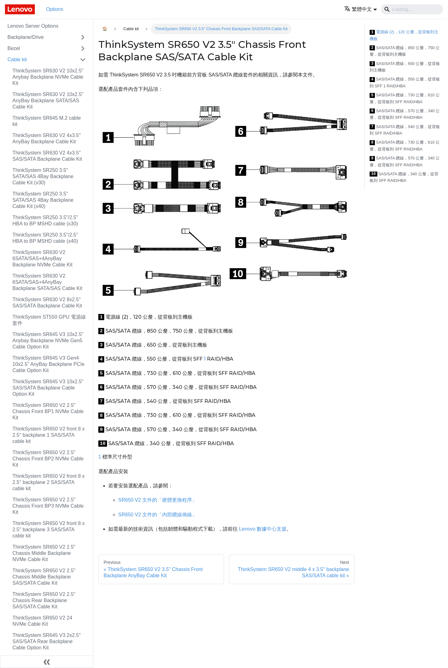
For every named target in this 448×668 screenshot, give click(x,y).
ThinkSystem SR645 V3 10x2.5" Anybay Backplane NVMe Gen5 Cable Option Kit (47, 340)
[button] (360, 9)
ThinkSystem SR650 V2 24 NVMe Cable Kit (42, 621)
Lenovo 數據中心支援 (263, 529)
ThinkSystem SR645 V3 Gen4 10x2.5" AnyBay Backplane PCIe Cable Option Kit (48, 364)
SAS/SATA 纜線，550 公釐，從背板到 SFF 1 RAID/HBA (405, 82)
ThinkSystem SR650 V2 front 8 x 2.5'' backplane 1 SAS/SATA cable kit (48, 435)
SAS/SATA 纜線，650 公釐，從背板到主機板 (405, 67)
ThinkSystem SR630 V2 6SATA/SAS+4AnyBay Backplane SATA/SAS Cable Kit (47, 282)
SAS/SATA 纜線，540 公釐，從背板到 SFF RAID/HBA (405, 130)
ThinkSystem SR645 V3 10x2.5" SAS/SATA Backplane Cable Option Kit (47, 388)
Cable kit (17, 59)
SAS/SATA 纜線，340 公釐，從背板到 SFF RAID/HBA (404, 177)
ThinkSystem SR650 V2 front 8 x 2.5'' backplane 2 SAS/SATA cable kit (48, 482)
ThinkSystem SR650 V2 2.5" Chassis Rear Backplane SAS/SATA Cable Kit (43, 600)
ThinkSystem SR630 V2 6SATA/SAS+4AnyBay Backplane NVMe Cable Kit (42, 258)
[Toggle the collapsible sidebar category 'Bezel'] (83, 48)
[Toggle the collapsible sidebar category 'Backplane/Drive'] (83, 37)
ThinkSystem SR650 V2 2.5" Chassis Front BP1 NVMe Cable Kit (48, 411)
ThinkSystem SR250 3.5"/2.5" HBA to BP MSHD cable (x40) (45, 238)
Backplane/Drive (25, 37)
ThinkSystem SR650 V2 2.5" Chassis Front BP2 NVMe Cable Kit (48, 459)
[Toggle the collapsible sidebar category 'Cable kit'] (83, 60)
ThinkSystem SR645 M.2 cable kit (46, 121)
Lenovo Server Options (32, 26)
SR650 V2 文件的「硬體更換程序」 (157, 500)
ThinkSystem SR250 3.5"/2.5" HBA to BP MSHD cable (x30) (45, 220)
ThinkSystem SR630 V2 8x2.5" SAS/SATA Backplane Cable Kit (47, 302)
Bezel (13, 48)
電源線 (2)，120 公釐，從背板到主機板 (404, 35)
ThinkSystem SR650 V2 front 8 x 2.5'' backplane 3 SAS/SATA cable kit (48, 529)
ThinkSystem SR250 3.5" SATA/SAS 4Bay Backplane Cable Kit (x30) (42, 176)
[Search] (412, 9)
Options (54, 9)
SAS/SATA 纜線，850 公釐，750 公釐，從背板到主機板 (405, 51)
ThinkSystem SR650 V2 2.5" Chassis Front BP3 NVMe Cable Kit (48, 506)
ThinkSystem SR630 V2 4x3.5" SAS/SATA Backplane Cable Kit (47, 156)
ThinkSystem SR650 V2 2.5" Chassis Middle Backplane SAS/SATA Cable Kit (43, 577)
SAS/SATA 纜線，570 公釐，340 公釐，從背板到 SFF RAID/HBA (405, 114)
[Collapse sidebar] (46, 662)
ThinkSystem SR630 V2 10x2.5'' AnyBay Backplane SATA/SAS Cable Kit (47, 100)
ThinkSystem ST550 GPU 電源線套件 (49, 320)
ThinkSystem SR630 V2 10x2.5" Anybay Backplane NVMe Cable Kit (47, 77)
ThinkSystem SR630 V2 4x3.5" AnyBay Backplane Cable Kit (46, 138)
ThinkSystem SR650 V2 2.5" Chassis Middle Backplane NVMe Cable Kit (43, 553)
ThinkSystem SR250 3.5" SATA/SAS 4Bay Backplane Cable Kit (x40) (42, 200)
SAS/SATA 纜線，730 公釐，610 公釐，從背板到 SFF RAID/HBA (405, 98)
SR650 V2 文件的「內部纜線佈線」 (157, 514)
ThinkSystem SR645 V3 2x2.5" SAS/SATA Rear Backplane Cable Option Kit (46, 641)
